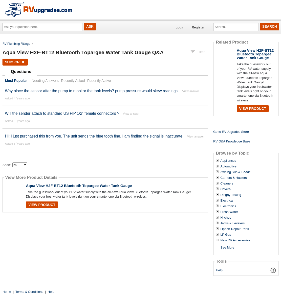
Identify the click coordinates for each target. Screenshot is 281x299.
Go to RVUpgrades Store (231, 132)
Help (219, 270)
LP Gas (225, 234)
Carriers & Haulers (233, 178)
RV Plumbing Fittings (16, 44)
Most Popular (16, 81)
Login (179, 27)
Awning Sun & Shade (235, 172)
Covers (225, 189)
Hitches (225, 217)
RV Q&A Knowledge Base (231, 141)
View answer (190, 91)
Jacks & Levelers (232, 223)
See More (227, 247)
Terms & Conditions (29, 292)
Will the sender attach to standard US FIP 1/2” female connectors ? (62, 113)
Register (198, 27)
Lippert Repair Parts (234, 229)
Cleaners (226, 183)
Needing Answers (45, 81)
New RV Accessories (235, 240)
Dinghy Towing (230, 195)
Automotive (228, 166)
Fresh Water (229, 212)
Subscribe (15, 62)
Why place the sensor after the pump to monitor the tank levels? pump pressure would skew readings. (92, 91)
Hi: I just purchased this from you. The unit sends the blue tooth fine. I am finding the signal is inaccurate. (94, 136)
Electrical (227, 200)
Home (6, 292)
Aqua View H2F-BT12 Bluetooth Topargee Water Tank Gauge (79, 186)
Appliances (228, 160)
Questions (21, 71)
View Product (41, 205)
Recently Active (99, 81)
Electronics (228, 206)
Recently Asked (73, 81)
